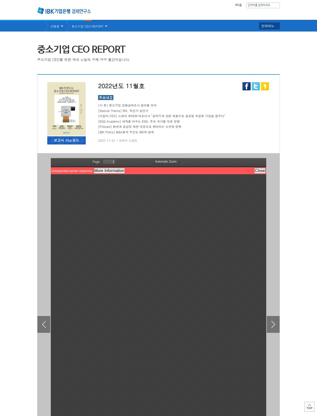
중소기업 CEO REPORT (88, 26)
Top (310, 407)
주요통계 (207, 13)
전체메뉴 (267, 26)
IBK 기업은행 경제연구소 (64, 10)
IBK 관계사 (253, 394)
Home (41, 26)
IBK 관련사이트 (218, 394)
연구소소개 (154, 13)
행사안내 (250, 13)
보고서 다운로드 (66, 140)
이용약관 (89, 396)
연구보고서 (181, 13)
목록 (158, 368)
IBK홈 (238, 5)
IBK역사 (273, 13)
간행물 (228, 13)
